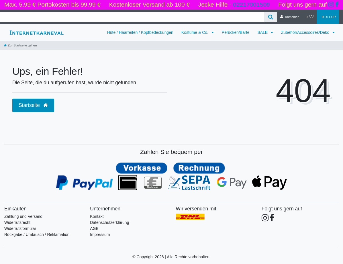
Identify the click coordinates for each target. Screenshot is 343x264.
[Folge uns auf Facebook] (337, 4)
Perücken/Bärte (236, 32)
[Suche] (270, 17)
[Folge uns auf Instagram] (331, 4)
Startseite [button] (33, 105)
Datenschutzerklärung (109, 222)
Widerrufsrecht (17, 222)
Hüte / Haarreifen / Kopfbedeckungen (140, 32)
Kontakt (96, 216)
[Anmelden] (290, 17)
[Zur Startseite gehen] (20, 45)
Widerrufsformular (20, 228)
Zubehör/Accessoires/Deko (305, 32)
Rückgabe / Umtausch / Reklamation (36, 234)
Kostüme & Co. (195, 32)
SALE (263, 32)
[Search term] (132, 17)
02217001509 (251, 4)
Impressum (100, 234)
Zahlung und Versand (23, 216)
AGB (94, 228)
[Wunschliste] (310, 17)
